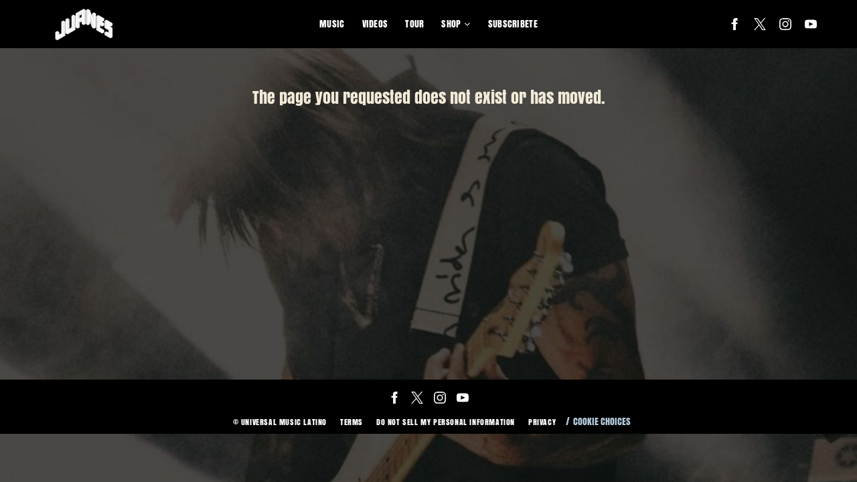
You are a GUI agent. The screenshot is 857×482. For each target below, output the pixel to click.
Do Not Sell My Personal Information (445, 422)
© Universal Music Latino (280, 422)
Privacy (542, 422)
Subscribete (513, 24)
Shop (451, 24)
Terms (351, 422)
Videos (375, 24)
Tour (414, 24)
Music (331, 24)
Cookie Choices (602, 421)
